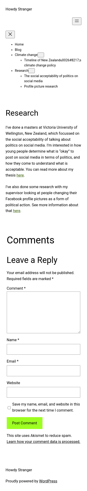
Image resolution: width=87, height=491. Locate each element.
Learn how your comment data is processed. (43, 441)
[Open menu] (76, 21)
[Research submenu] (31, 70)
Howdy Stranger (19, 9)
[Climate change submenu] (41, 54)
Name (13, 340)
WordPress (48, 481)
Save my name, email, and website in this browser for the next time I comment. (46, 407)
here (20, 175)
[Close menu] (10, 34)
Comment (16, 288)
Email (13, 361)
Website (13, 383)
